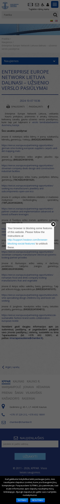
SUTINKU (22, 500)
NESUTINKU (37, 500)
